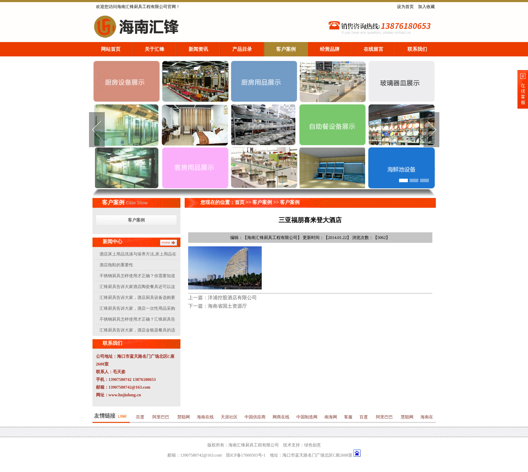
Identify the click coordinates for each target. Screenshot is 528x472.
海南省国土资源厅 (227, 306)
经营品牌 (330, 49)
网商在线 (281, 417)
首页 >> (244, 202)
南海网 (330, 417)
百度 (140, 417)
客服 (348, 417)
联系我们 (417, 49)
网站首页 (111, 49)
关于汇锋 (154, 49)
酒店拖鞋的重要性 (116, 264)
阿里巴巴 (160, 417)
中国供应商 (255, 417)
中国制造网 (306, 417)
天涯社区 (229, 417)
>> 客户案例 (286, 202)
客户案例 (286, 49)
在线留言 (373, 49)
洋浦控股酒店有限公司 (232, 297)
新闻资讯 (198, 49)
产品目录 (242, 49)
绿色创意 (312, 445)
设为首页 (405, 6)
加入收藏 (426, 6)
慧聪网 (183, 417)
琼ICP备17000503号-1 (246, 455)
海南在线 (205, 417)
